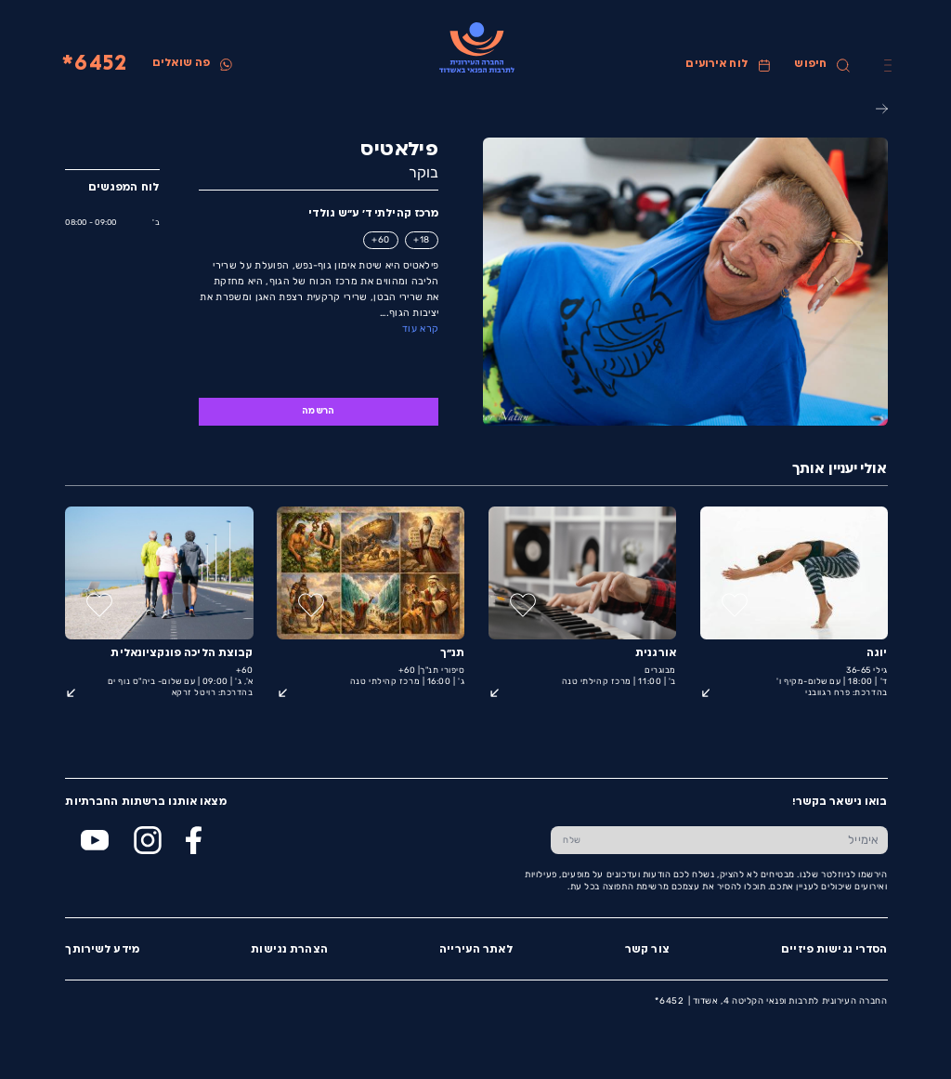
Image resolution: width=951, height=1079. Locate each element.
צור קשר (646, 950)
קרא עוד (419, 328)
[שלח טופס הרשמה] (571, 840)
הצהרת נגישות (288, 950)
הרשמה (317, 411)
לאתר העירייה (475, 950)
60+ (380, 239)
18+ (420, 239)
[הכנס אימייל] (739, 840)
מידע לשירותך (101, 950)
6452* (93, 64)
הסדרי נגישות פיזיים (833, 950)
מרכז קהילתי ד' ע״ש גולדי (372, 214)
